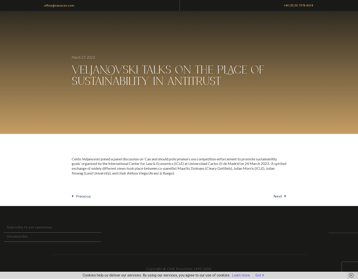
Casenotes (259, 20)
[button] (185, 5)
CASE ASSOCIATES (54, 21)
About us (235, 20)
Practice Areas (207, 20)
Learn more (241, 275)
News (281, 20)
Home (181, 20)
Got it (259, 275)
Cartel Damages (308, 20)
